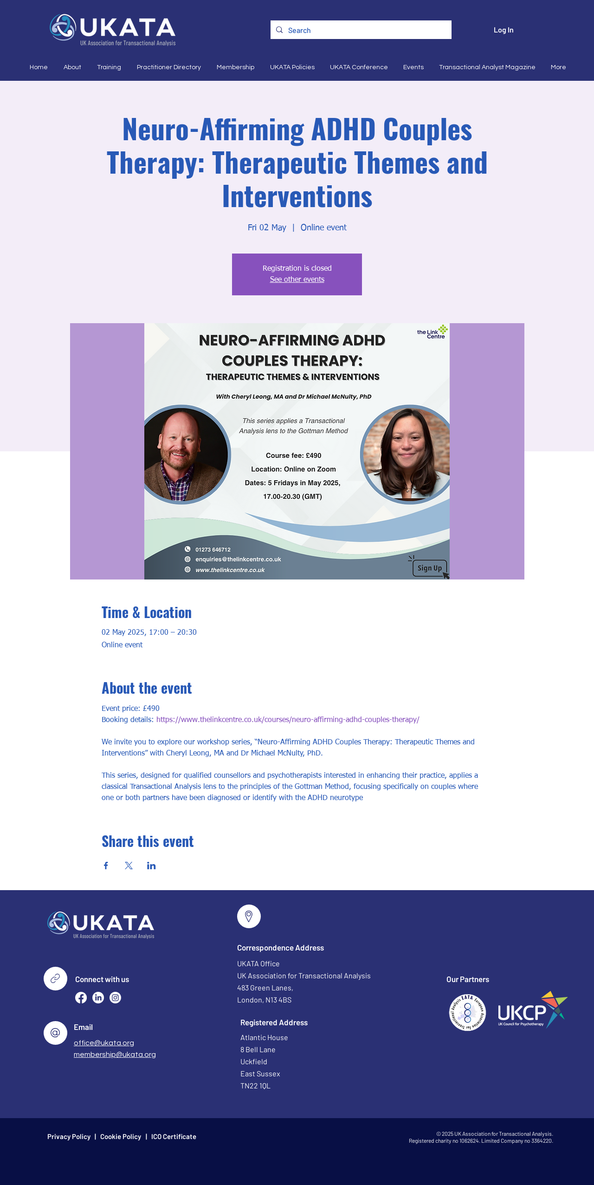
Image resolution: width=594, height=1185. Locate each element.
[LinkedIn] (98, 997)
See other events (297, 280)
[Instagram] (115, 997)
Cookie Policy (120, 1136)
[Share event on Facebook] (106, 865)
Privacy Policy (68, 1136)
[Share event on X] (128, 865)
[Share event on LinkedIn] (151, 865)
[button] (71, 67)
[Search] (360, 30)
